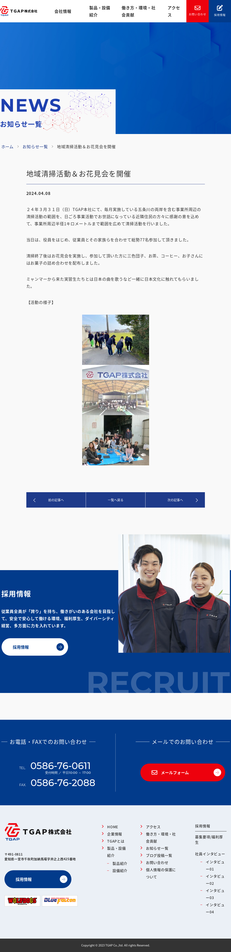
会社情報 (62, 11)
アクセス (174, 11)
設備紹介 (119, 870)
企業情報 (114, 834)
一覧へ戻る (115, 500)
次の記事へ (175, 500)
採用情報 (220, 11)
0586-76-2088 (63, 782)
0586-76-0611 (60, 769)
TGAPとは (116, 841)
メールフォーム (170, 772)
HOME (112, 826)
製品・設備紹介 (99, 11)
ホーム (7, 146)
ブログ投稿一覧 (159, 855)
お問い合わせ (197, 11)
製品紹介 (119, 863)
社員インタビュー (210, 853)
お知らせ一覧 (35, 146)
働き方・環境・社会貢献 (138, 11)
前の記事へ (56, 500)
